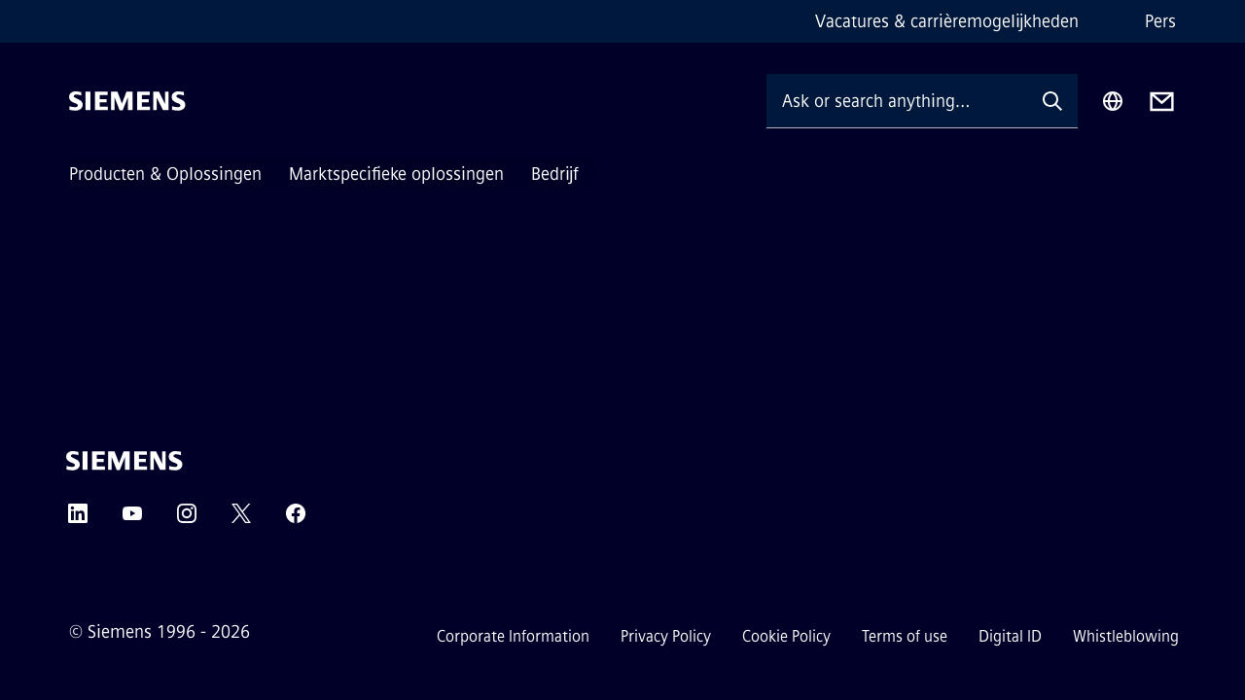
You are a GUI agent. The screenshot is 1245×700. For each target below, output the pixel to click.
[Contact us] (1162, 102)
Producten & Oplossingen (165, 174)
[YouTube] (132, 519)
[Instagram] (186, 519)
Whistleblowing (1126, 636)
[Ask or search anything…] (896, 100)
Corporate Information (513, 636)
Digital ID (1010, 636)
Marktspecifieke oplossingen (396, 174)
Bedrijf (555, 174)
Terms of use (904, 636)
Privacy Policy (666, 636)
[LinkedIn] (77, 519)
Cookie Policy (786, 636)
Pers (1160, 21)
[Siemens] (127, 101)
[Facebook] (295, 519)
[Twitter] (241, 519)
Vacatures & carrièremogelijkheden (947, 21)
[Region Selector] (1112, 101)
